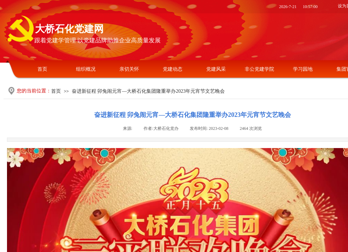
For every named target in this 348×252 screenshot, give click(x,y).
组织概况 (86, 69)
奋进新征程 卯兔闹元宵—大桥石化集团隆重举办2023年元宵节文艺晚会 (148, 91)
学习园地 (303, 69)
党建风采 (216, 69)
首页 (42, 69)
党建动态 (172, 69)
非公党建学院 (259, 69)
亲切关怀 (129, 69)
